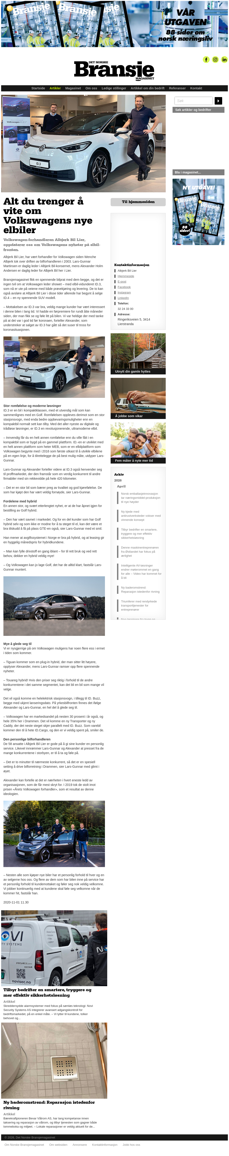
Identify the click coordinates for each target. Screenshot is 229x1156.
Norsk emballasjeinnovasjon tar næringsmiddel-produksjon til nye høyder (140, 498)
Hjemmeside (126, 276)
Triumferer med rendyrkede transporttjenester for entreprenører (139, 605)
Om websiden (58, 1144)
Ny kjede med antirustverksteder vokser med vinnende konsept (141, 516)
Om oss (91, 88)
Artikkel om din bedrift (148, 88)
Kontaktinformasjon (104, 1144)
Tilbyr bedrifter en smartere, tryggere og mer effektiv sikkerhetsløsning (139, 533)
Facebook (124, 287)
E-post (122, 281)
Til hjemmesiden (138, 202)
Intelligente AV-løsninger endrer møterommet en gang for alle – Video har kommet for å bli (141, 571)
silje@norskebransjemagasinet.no (193, 287)
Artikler (55, 88)
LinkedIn (123, 298)
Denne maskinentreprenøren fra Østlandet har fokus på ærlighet (140, 551)
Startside (38, 88)
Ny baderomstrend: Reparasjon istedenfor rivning (140, 589)
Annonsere (80, 1144)
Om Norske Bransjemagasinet (24, 1144)
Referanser (177, 88)
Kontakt (196, 88)
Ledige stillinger (114, 88)
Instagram (124, 292)
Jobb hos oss (131, 1144)
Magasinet (73, 88)
